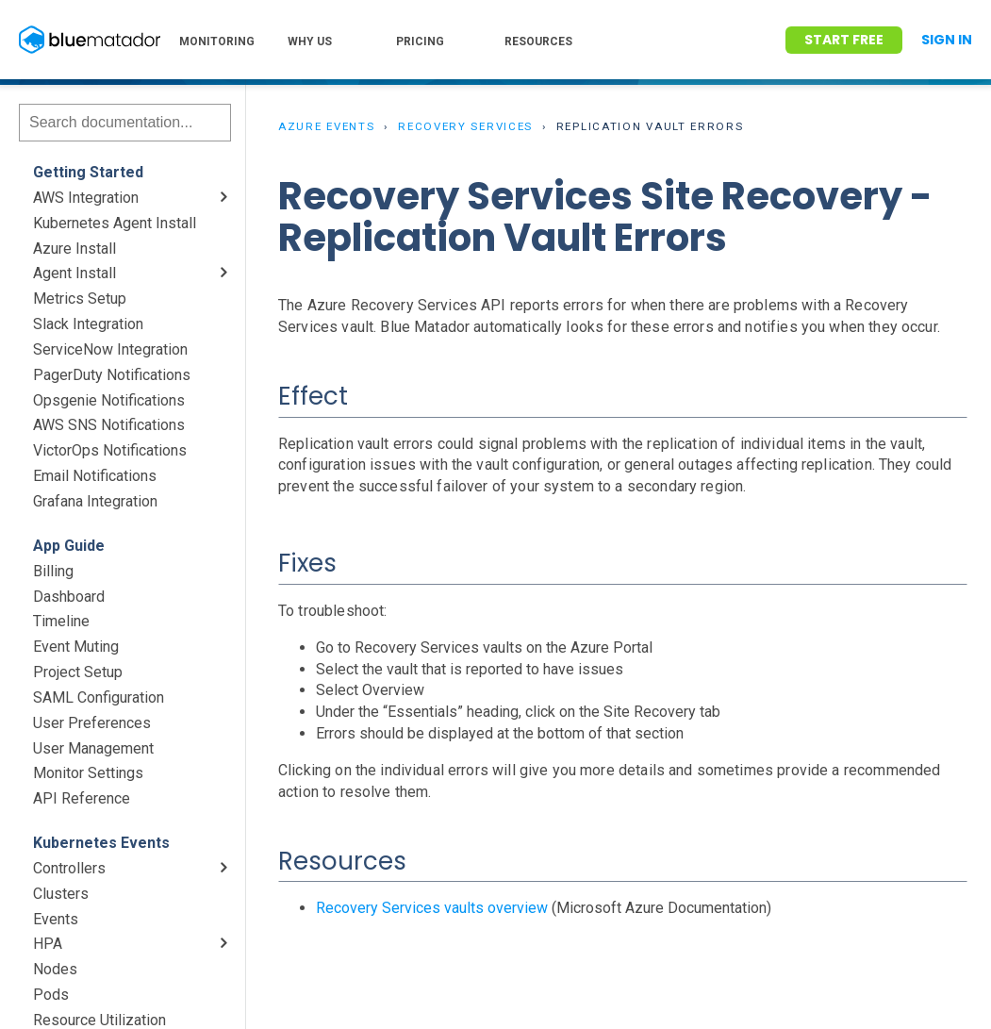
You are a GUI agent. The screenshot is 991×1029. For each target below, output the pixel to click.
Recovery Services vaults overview (432, 908)
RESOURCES (538, 41)
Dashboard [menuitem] (69, 597)
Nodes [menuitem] (55, 969)
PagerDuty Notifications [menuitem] (111, 375)
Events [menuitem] (55, 919)
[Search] (125, 122)
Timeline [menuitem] (61, 621)
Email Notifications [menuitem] (95, 476)
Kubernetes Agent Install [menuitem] (114, 223)
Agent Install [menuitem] (74, 273)
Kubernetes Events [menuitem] (101, 843)
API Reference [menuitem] (81, 798)
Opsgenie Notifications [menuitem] (109, 400)
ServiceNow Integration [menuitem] (110, 349)
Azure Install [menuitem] (74, 248)
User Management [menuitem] (93, 748)
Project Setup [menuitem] (78, 672)
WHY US (310, 41)
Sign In (946, 39)
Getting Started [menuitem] (88, 172)
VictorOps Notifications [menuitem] (110, 450)
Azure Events (326, 126)
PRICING (420, 41)
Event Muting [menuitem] (76, 647)
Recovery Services (465, 126)
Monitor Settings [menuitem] (88, 773)
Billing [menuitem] (53, 571)
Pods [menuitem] (51, 995)
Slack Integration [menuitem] (88, 324)
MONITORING (217, 41)
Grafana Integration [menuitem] (95, 501)
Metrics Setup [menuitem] (79, 298)
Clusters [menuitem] (61, 894)
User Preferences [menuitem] (92, 723)
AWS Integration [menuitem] (86, 198)
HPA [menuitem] (47, 944)
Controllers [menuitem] (69, 868)
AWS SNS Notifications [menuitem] (109, 425)
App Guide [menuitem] (69, 546)
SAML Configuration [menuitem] (98, 697)
